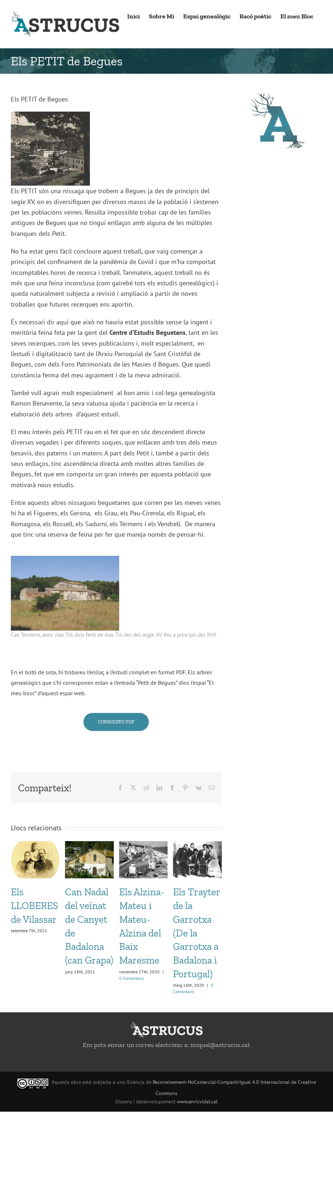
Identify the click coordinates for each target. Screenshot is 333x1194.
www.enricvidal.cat (197, 1101)
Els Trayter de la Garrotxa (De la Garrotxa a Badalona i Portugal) (196, 933)
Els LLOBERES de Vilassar (34, 905)
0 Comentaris (131, 978)
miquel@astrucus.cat (220, 1045)
